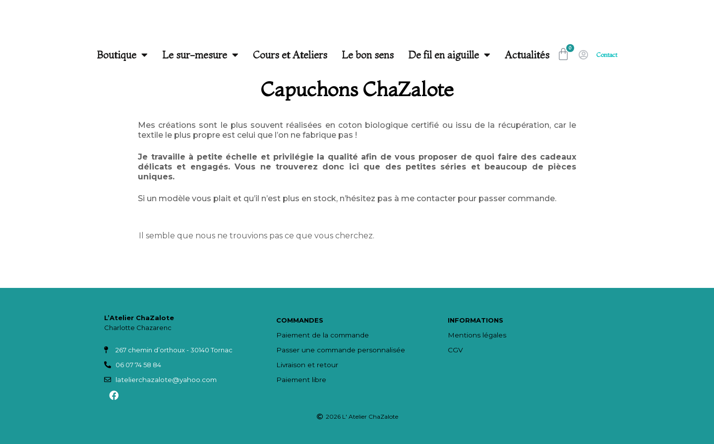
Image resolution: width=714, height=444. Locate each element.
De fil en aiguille (444, 55)
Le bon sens (363, 55)
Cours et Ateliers (285, 55)
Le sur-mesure (195, 55)
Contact (607, 55)
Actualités (522, 55)
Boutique (117, 55)
